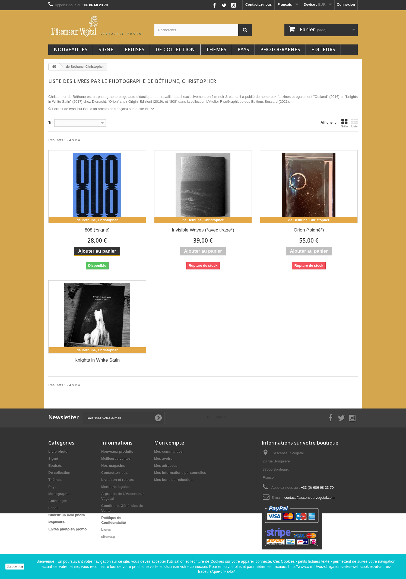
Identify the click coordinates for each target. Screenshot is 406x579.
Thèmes (216, 49)
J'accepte (15, 566)
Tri (50, 122)
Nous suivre (200, 4)
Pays (243, 49)
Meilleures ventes (116, 458)
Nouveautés (70, 49)
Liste (354, 123)
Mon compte (169, 442)
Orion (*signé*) (309, 230)
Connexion (346, 4)
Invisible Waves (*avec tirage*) (203, 230)
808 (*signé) (97, 230)
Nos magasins (113, 466)
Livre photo (58, 451)
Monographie (59, 494)
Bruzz (149, 109)
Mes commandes (168, 451)
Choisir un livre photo (66, 515)
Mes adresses (165, 466)
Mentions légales (115, 487)
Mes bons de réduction (173, 480)
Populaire (56, 522)
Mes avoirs (163, 458)
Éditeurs (323, 49)
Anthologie (57, 501)
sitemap (108, 537)
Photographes (280, 49)
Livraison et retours (117, 480)
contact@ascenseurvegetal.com (309, 498)
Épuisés (134, 49)
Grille (344, 123)
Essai (53, 508)
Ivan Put (75, 109)
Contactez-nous (258, 4)
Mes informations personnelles (180, 473)
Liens (105, 529)
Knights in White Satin (97, 360)
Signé (106, 49)
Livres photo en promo (67, 529)
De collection (175, 49)
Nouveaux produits (117, 451)
